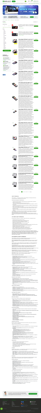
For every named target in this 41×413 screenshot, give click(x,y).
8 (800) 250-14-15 (29, 410)
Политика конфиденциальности (16, 406)
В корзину (36, 33)
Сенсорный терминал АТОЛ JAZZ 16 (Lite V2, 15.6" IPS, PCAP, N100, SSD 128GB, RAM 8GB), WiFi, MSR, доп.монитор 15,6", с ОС (26, 174)
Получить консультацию (33, 393)
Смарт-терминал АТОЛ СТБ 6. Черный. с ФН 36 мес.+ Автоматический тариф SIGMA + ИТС (25, 82)
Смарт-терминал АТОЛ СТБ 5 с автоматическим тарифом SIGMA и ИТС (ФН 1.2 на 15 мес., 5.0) (25, 122)
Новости (13, 402)
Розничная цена (5, 24)
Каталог (13, 1)
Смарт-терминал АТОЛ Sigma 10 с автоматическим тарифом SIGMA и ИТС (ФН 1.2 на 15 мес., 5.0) (26, 50)
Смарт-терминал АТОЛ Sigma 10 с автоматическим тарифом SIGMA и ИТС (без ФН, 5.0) (26, 136)
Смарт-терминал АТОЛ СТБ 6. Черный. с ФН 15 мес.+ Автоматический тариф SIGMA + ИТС (25, 96)
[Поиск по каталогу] (25, 1)
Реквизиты (13, 403)
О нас (12, 401)
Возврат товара (5, 403)
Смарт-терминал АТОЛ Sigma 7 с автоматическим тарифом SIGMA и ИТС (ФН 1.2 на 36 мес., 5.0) (25, 60)
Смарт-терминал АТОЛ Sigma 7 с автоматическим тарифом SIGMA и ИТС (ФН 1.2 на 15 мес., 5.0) (25, 71)
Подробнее (4, 64)
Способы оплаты (5, 401)
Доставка (4, 402)
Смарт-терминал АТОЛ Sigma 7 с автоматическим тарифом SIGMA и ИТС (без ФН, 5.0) (25, 147)
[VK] (23, 401)
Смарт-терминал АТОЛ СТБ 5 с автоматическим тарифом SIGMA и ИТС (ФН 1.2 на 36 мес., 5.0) (25, 109)
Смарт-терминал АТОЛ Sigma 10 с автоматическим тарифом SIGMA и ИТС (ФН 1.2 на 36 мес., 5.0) (26, 39)
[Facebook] (21, 401)
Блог (12, 405)
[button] (36, 12)
